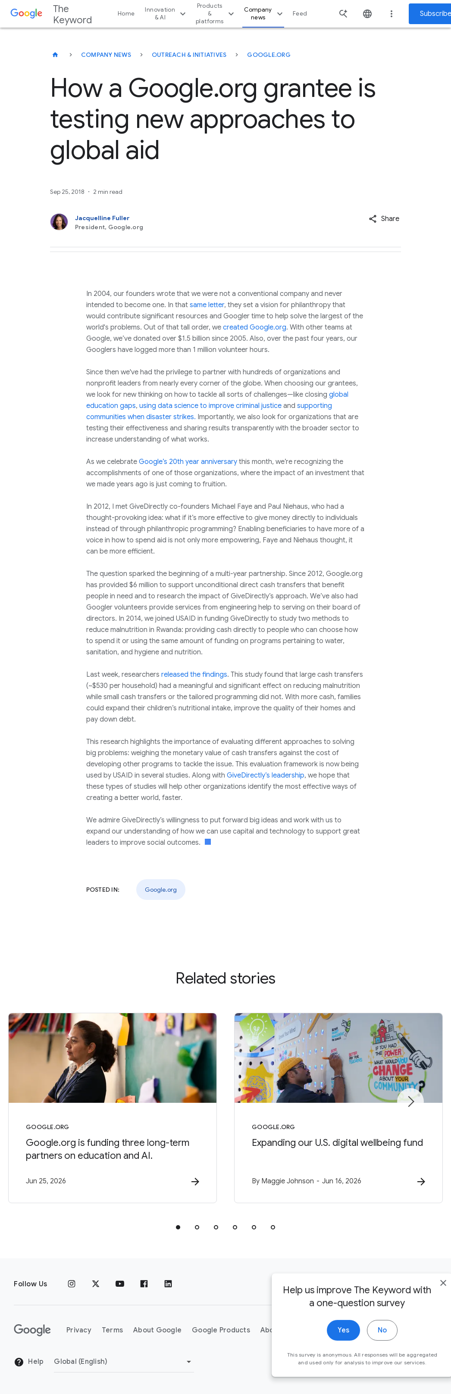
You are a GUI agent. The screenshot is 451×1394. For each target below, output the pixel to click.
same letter (207, 305)
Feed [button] (300, 13)
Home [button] (126, 13)
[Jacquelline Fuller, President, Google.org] (189, 222)
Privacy (78, 1330)
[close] (424, 1297)
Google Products (221, 1330)
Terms (112, 1330)
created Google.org (254, 327)
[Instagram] (71, 1284)
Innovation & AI (166, 13)
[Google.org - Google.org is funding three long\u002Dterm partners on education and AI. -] (112, 1108)
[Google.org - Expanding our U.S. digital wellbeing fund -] (338, 1108)
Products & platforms (216, 13)
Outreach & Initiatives (189, 55)
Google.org (269, 55)
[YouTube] (120, 1284)
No (363, 1344)
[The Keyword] (55, 54)
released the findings (194, 674)
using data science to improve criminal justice (210, 405)
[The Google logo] (32, 1330)
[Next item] (410, 1101)
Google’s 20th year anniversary (188, 461)
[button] (384, 218)
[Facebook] (144, 1284)
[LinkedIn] (168, 1284)
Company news (264, 13)
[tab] (178, 1227)
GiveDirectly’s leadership (265, 775)
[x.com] (95, 1284)
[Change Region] (124, 1361)
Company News (106, 55)
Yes (324, 1344)
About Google (157, 1330)
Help (29, 1362)
